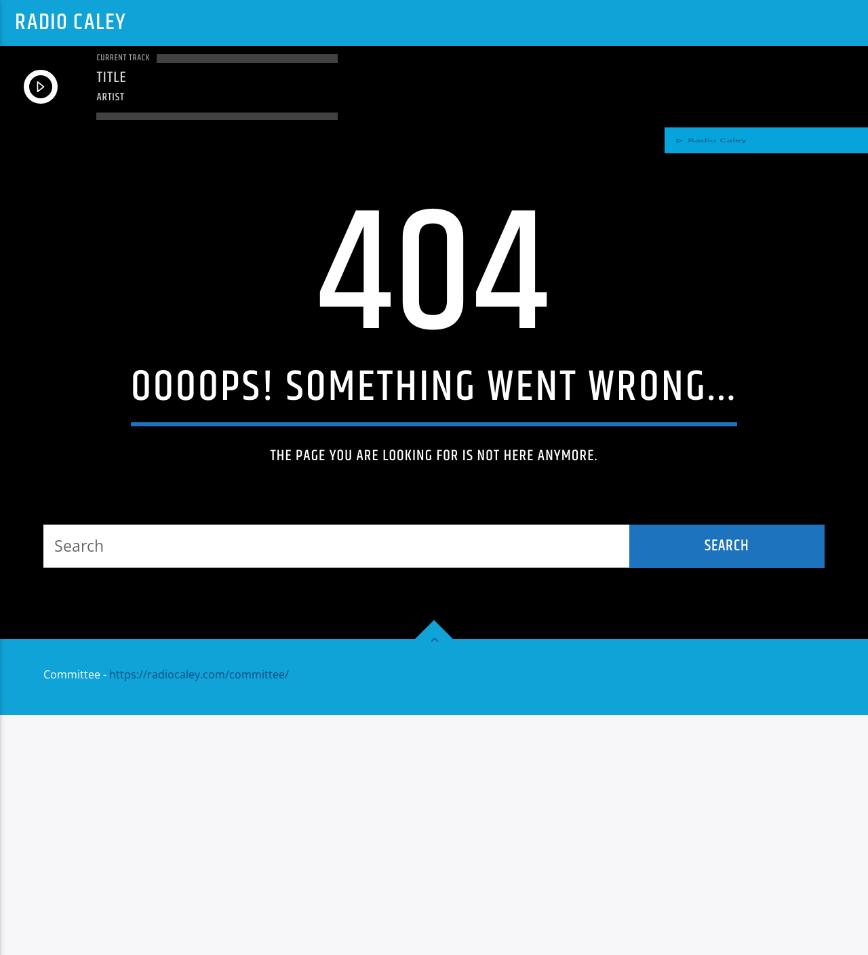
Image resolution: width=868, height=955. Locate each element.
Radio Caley (70, 22)
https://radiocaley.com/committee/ (199, 914)
